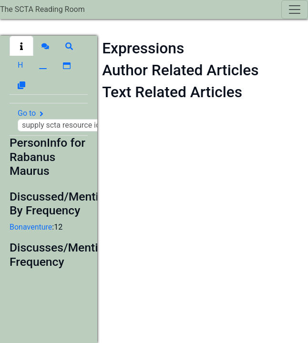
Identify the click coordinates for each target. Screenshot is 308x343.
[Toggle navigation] (294, 9)
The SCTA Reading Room (42, 9)
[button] (21, 46)
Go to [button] (70, 120)
